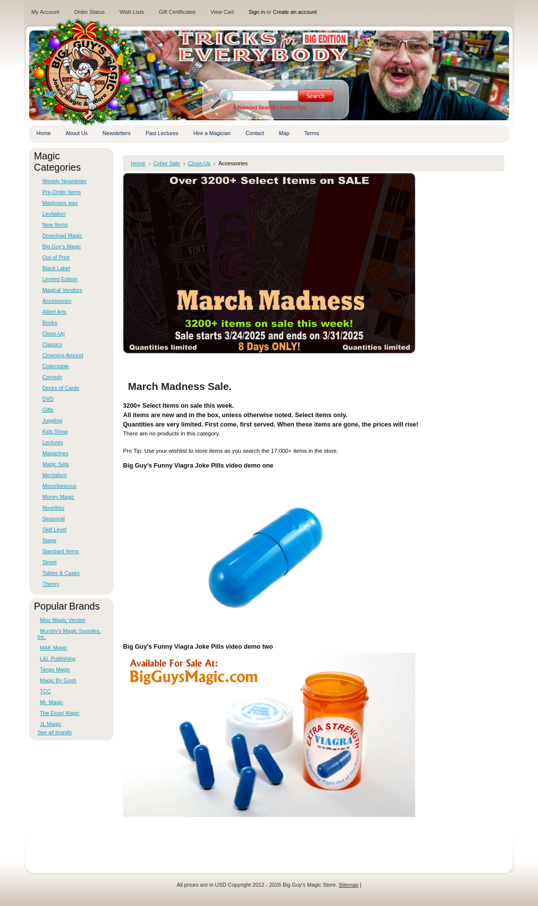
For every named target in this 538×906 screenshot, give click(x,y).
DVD (48, 399)
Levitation (54, 214)
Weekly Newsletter (65, 181)
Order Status (89, 12)
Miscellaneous (60, 486)
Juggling (53, 421)
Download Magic (62, 235)
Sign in (256, 12)
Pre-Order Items (62, 192)
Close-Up (54, 333)
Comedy (53, 377)
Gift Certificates (177, 12)
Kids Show (55, 431)
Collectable (56, 366)
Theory (51, 584)
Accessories (57, 301)
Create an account (295, 12)
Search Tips (293, 107)
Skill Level (55, 529)
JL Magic (50, 724)
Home (138, 163)
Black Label (56, 268)
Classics (52, 344)
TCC (45, 691)
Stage (49, 540)
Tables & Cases (61, 573)
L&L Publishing (58, 659)
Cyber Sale (166, 163)
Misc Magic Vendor (63, 620)
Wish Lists (131, 12)
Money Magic (59, 497)
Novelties (54, 508)
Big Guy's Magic (62, 246)
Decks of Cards (61, 388)
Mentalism (55, 475)
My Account (45, 12)
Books (50, 323)
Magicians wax (60, 203)
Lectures (53, 442)
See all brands (55, 732)
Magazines (56, 453)
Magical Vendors (62, 290)
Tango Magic (55, 669)
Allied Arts (54, 312)
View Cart (222, 12)
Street (50, 562)
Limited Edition (60, 279)
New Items (55, 225)
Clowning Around (63, 355)
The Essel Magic (60, 713)
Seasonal (54, 519)
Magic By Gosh (58, 680)
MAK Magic (54, 648)
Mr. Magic (51, 702)
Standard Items (61, 551)
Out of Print (56, 257)
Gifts (48, 410)
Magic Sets (56, 464)
